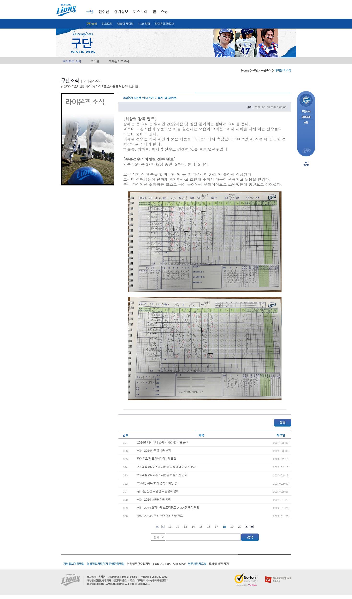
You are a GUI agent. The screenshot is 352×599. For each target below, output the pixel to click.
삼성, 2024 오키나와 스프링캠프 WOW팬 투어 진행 (168, 507)
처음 (157, 526)
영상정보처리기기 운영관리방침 (105, 563)
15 (200, 526)
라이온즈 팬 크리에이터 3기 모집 (156, 458)
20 (239, 526)
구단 (90, 11)
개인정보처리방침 (73, 563)
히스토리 (107, 23)
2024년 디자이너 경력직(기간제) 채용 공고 (162, 442)
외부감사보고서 (119, 61)
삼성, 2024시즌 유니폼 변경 (154, 450)
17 (216, 526)
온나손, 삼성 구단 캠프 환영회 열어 (158, 491)
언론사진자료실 (197, 563)
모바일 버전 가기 (219, 563)
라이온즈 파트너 (164, 23)
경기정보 (121, 11)
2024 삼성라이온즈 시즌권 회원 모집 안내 (162, 475)
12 (177, 526)
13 (185, 526)
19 (232, 526)
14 (193, 526)
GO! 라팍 (144, 23)
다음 (246, 526)
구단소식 (91, 23)
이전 (163, 526)
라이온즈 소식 (72, 61)
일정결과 (306, 117)
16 (208, 526)
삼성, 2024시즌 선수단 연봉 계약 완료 (160, 515)
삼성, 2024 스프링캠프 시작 (154, 499)
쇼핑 (164, 11)
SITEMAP (179, 563)
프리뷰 (95, 61)
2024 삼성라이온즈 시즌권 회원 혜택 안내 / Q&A (166, 467)
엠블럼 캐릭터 (125, 23)
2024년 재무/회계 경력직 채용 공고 (158, 483)
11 (169, 526)
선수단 (103, 11)
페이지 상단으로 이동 (306, 163)
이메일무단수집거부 (139, 563)
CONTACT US (162, 563)
